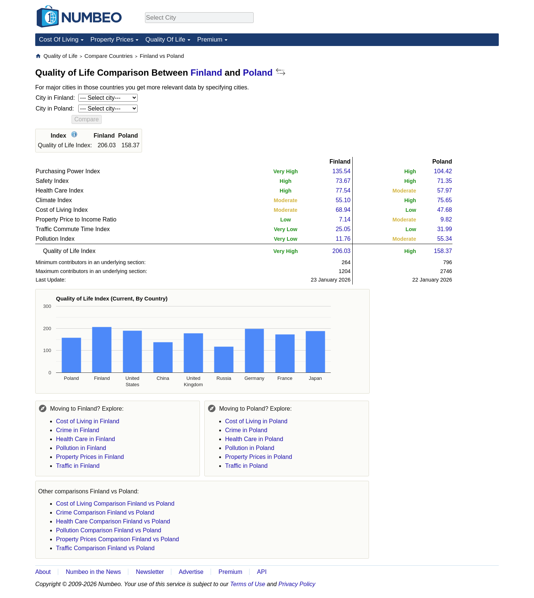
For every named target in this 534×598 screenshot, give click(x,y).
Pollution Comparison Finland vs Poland (108, 530)
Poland (258, 73)
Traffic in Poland (246, 466)
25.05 (343, 229)
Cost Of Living (59, 39)
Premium (209, 39)
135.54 (341, 171)
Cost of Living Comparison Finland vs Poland (115, 503)
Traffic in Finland (77, 466)
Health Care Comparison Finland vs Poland (113, 521)
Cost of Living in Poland (256, 421)
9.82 (446, 219)
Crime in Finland (77, 430)
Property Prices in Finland (90, 457)
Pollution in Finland (81, 448)
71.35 (444, 181)
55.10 (343, 200)
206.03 (341, 251)
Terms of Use (248, 584)
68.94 (343, 210)
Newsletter (150, 572)
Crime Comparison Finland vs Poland (105, 512)
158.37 (443, 251)
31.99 (444, 229)
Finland (206, 73)
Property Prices (112, 39)
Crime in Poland (246, 430)
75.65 (444, 200)
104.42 (443, 171)
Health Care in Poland (254, 439)
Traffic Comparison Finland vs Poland (105, 548)
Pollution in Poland (249, 448)
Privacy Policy (297, 584)
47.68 (444, 210)
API (262, 572)
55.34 (444, 239)
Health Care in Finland (85, 439)
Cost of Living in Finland (87, 421)
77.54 (343, 190)
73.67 (343, 181)
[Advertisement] (443, 98)
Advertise (191, 572)
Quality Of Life (165, 39)
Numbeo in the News (93, 572)
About (43, 572)
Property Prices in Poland (258, 457)
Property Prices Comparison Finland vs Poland (117, 539)
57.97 (444, 190)
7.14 (344, 219)
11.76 (343, 239)
